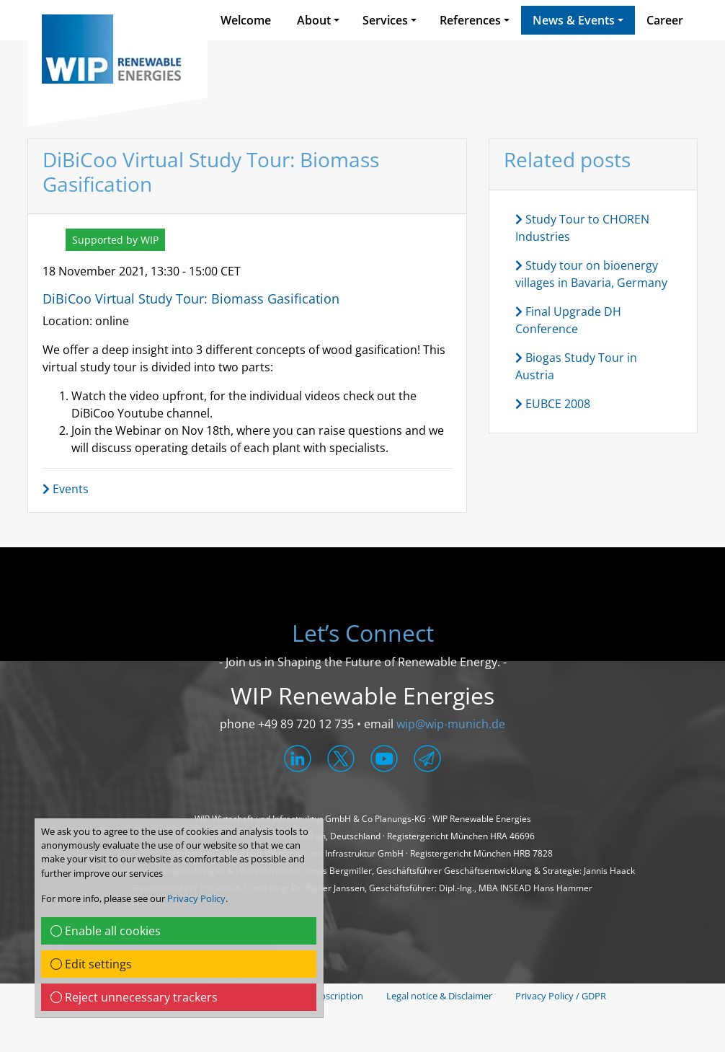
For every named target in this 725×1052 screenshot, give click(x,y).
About (314, 20)
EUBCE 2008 (552, 404)
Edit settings (91, 964)
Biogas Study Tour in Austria (576, 366)
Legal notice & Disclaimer (439, 995)
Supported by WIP (115, 240)
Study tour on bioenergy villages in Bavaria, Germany (591, 274)
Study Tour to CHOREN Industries (582, 227)
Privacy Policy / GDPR (560, 995)
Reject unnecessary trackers (134, 997)
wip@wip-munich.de (450, 724)
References (470, 20)
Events (66, 489)
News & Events (574, 20)
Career (664, 20)
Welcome (246, 20)
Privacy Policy (196, 898)
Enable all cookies (105, 931)
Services (385, 20)
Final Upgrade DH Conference (568, 320)
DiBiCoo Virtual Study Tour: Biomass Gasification (191, 298)
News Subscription (323, 995)
